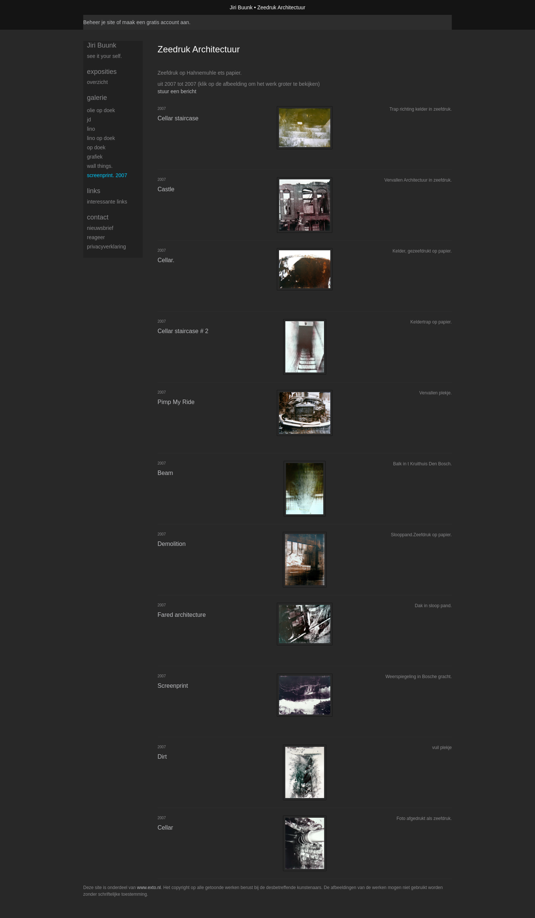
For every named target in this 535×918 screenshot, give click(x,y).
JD (89, 120)
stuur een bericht (177, 91)
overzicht (97, 82)
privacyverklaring (106, 247)
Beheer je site (99, 22)
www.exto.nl (149, 887)
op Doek (96, 147)
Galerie (97, 97)
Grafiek (95, 157)
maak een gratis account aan (155, 22)
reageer (96, 237)
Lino (91, 129)
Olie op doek (101, 110)
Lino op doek (101, 138)
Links (93, 191)
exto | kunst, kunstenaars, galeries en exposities (104, 7)
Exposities (102, 71)
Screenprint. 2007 (107, 175)
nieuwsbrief (100, 228)
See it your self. (104, 56)
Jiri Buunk (241, 7)
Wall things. (100, 166)
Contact (97, 217)
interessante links (107, 202)
